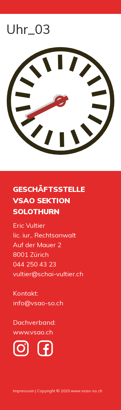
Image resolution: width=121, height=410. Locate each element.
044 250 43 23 (34, 264)
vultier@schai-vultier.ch (48, 274)
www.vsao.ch (33, 332)
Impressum (23, 390)
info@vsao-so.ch (38, 303)
